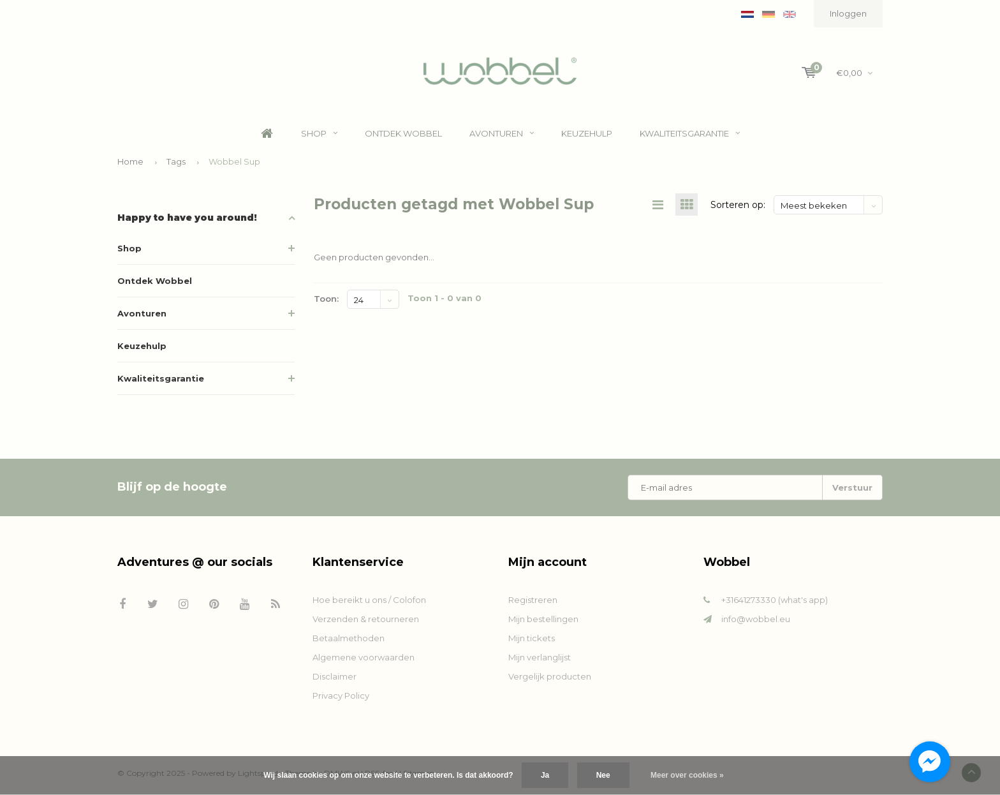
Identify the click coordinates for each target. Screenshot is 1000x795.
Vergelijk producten (549, 676)
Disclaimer (334, 676)
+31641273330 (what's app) (774, 600)
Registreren (532, 600)
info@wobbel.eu (755, 619)
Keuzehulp (586, 133)
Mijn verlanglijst (539, 657)
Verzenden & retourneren (365, 619)
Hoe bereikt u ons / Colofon (369, 600)
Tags (176, 161)
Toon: (326, 298)
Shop (319, 133)
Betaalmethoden (348, 638)
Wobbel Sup (234, 161)
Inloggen (848, 13)
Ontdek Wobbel (403, 133)
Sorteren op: (737, 205)
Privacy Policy (340, 695)
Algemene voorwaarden (363, 657)
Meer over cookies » (687, 775)
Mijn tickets (531, 638)
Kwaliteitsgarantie (690, 133)
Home (267, 133)
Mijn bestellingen (543, 619)
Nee (603, 775)
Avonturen (501, 133)
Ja (545, 775)
